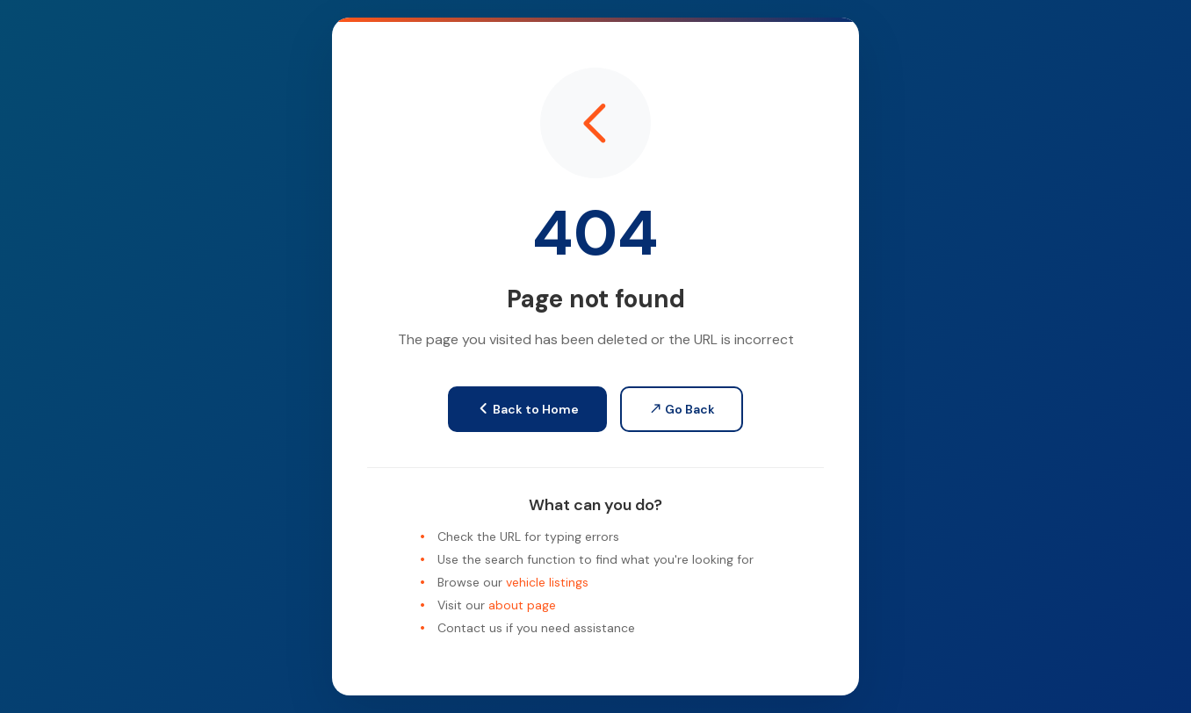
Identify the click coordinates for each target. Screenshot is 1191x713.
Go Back (681, 409)
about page (522, 605)
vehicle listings (547, 582)
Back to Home (527, 409)
